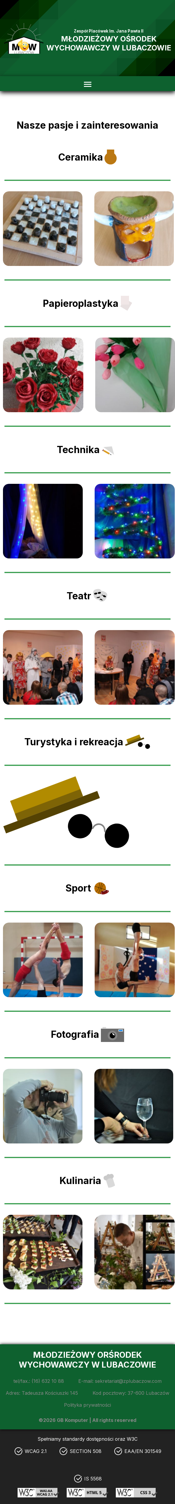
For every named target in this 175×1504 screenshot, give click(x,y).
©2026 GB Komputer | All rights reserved (87, 1420)
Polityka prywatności (87, 1405)
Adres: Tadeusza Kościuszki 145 (42, 1393)
